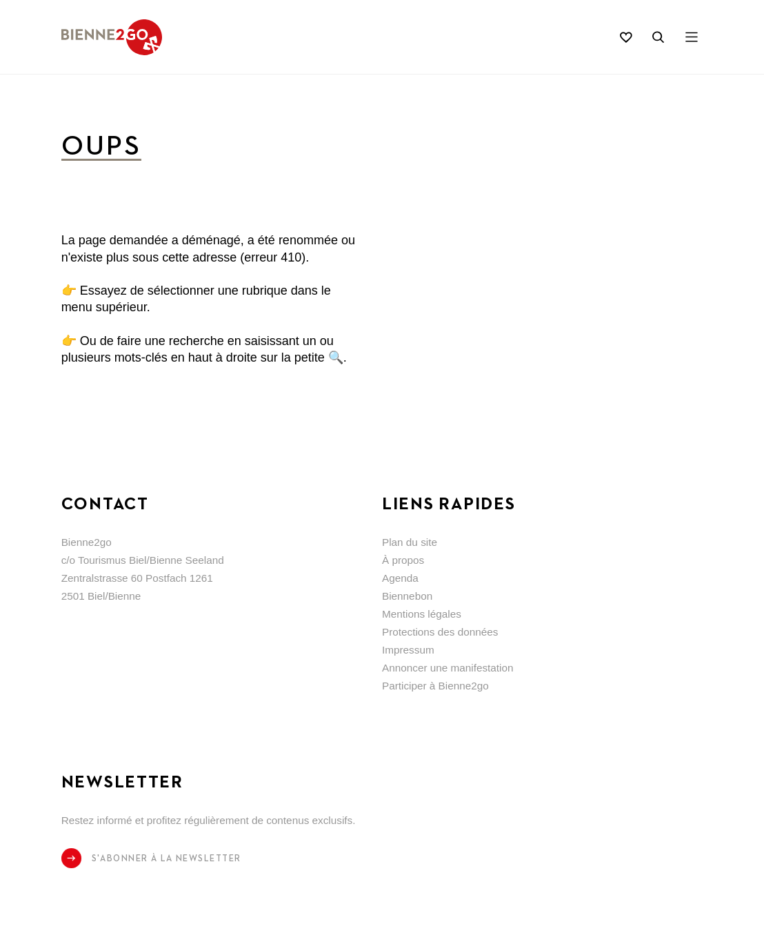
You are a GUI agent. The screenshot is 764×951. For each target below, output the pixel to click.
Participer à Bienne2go (435, 686)
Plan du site (409, 542)
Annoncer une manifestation (448, 668)
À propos (403, 560)
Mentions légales (421, 614)
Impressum (408, 650)
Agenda (400, 578)
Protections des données (440, 632)
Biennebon (407, 596)
